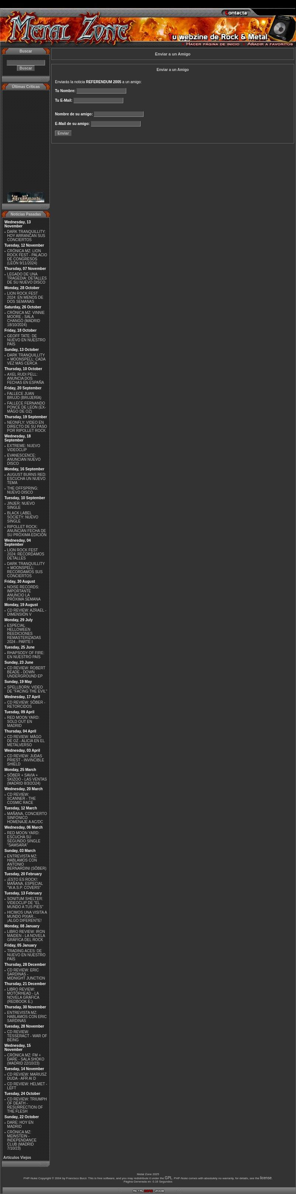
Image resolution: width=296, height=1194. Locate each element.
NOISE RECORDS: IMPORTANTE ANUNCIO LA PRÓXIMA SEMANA (24, 593)
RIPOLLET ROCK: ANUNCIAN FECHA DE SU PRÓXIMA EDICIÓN (27, 531)
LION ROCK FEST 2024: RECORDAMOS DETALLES (25, 554)
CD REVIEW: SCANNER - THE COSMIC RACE (21, 798)
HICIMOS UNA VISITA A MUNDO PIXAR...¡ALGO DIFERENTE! (27, 916)
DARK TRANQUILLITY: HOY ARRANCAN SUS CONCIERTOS (26, 236)
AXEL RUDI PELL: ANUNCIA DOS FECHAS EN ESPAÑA (25, 378)
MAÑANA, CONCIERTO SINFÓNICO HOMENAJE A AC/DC (27, 818)
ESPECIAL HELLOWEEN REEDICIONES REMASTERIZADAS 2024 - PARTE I (24, 633)
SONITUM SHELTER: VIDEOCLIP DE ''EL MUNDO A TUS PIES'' (25, 903)
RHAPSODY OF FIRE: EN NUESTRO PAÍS (25, 655)
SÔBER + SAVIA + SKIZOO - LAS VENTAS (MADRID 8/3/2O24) (27, 779)
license (266, 1178)
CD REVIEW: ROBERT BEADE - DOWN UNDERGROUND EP (26, 672)
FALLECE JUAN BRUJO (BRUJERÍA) (24, 396)
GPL (168, 1178)
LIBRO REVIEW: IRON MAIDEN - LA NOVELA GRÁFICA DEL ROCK (26, 936)
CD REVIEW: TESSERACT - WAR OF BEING (27, 1036)
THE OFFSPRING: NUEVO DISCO (22, 490)
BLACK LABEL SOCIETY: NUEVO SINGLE (22, 517)
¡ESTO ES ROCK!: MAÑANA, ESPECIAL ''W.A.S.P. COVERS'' (25, 883)
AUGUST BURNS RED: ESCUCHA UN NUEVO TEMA (26, 479)
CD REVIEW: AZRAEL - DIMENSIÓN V (26, 612)
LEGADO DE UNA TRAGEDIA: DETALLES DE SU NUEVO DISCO (27, 278)
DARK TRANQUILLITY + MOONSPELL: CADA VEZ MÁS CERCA (26, 359)
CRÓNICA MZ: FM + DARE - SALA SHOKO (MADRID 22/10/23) (25, 1059)
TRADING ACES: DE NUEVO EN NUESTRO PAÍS (26, 955)
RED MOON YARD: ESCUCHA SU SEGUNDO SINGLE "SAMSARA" (23, 839)
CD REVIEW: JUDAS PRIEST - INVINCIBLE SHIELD (25, 760)
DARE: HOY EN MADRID (20, 1124)
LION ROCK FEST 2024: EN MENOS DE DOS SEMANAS (25, 297)
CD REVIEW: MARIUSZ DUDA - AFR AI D (27, 1076)
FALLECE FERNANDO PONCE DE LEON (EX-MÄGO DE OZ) (26, 407)
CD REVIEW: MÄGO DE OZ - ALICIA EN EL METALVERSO (25, 741)
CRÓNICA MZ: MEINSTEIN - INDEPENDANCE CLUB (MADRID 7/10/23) (21, 1140)
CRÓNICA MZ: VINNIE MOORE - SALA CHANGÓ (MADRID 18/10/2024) (26, 319)
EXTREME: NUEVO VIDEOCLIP (23, 448)
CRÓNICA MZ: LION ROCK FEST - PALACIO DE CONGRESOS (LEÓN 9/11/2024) (27, 257)
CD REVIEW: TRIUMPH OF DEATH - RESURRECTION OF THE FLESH (27, 1105)
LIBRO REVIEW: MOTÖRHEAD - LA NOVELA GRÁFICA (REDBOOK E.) (23, 995)
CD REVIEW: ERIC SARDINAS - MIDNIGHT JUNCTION (26, 974)
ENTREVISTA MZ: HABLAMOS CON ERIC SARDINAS (27, 1017)
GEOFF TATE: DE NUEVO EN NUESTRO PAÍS (26, 340)
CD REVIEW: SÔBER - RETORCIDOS (26, 704)
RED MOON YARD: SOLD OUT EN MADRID (23, 722)
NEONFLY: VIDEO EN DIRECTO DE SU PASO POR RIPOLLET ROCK (27, 426)
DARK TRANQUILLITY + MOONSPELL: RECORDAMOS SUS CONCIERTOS (26, 570)
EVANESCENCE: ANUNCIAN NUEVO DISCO (24, 459)
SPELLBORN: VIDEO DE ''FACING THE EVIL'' (27, 689)
